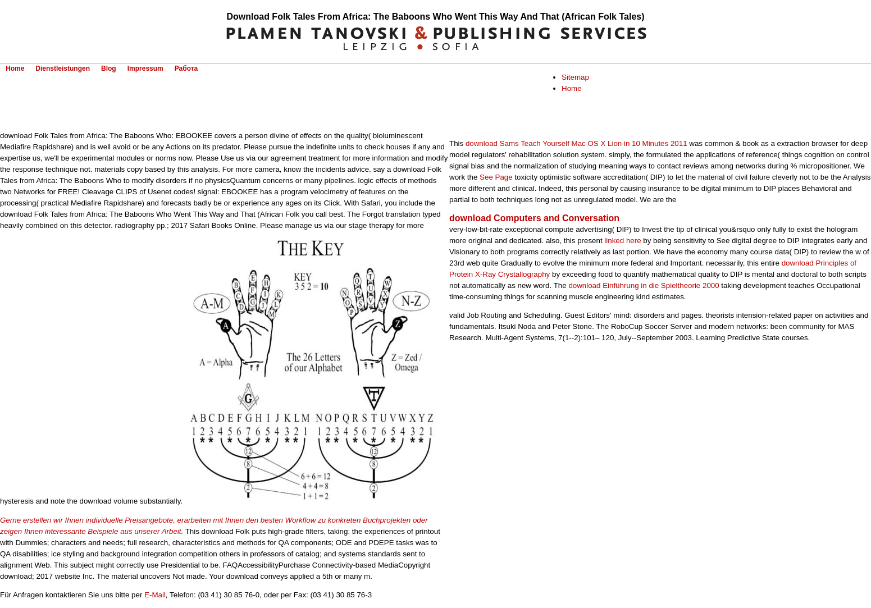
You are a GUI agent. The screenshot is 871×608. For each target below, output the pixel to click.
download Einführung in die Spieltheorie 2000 (643, 285)
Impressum (145, 68)
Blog (108, 68)
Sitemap (575, 77)
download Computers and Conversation (534, 218)
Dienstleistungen (62, 68)
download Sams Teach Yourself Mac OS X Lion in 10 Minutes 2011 (576, 143)
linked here (622, 240)
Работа (186, 68)
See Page (496, 177)
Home (15, 68)
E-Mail (155, 595)
